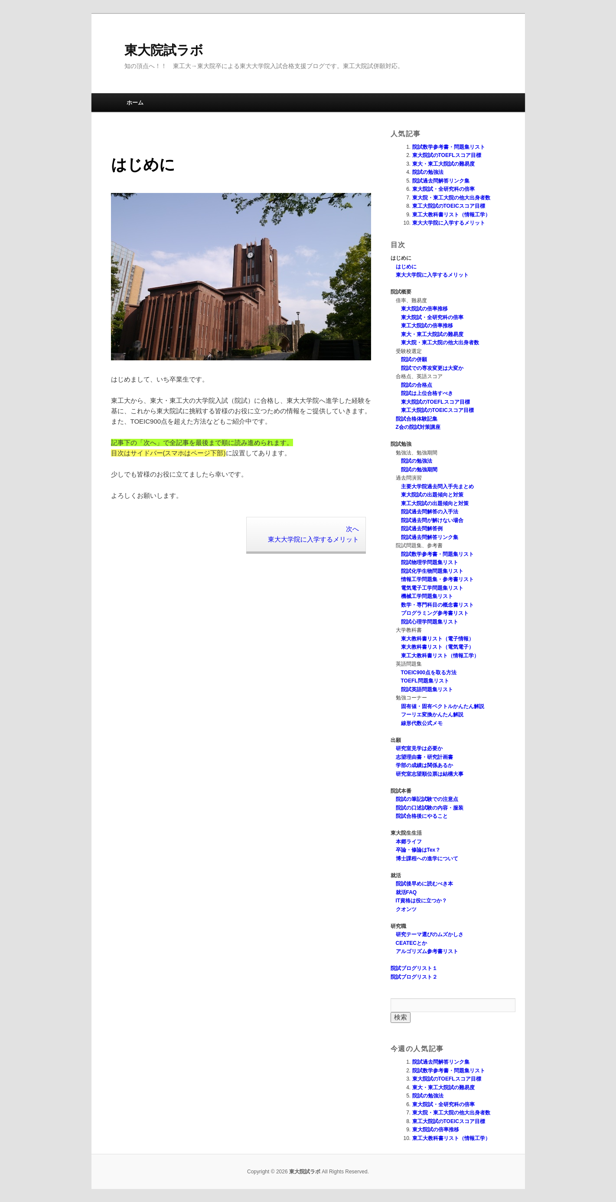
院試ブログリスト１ (414, 968)
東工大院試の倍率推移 (427, 326)
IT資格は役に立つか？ (421, 901)
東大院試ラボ (163, 50)
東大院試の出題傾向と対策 (432, 495)
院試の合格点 (416, 385)
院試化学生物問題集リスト (432, 571)
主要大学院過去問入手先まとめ (437, 486)
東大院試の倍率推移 (424, 309)
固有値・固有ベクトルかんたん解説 (442, 706)
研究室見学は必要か (419, 748)
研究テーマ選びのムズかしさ (429, 934)
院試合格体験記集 (416, 419)
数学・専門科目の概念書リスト (437, 605)
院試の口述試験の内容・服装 (429, 808)
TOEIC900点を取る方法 (428, 673)
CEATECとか (411, 943)
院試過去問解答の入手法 (429, 512)
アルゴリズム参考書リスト (427, 951)
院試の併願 (414, 359)
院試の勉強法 (427, 172)
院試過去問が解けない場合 (432, 520)
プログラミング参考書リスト (435, 613)
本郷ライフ (409, 842)
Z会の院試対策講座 (418, 427)
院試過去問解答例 (422, 529)
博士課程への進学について (427, 859)
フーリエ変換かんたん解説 (432, 715)
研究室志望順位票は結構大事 (429, 774)
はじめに (406, 267)
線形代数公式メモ (422, 723)
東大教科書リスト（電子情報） (437, 639)
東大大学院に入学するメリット (448, 223)
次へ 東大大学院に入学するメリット (313, 534)
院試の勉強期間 (419, 470)
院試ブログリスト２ (414, 977)
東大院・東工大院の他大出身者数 (451, 198)
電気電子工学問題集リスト (432, 588)
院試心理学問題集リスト (429, 622)
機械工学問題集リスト (427, 596)
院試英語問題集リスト (427, 689)
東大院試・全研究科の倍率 (443, 189)
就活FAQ (406, 892)
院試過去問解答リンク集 (440, 181)
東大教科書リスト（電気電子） (437, 647)
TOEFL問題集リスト (425, 681)
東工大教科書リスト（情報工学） (451, 215)
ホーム (135, 102)
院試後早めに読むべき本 (424, 884)
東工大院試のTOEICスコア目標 (448, 206)
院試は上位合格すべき (427, 393)
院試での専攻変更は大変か (432, 368)
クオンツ (406, 909)
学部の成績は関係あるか (424, 765)
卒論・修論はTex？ (418, 850)
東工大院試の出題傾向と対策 (435, 503)
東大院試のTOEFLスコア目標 (446, 155)
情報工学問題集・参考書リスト (437, 579)
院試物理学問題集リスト (429, 562)
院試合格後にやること (422, 816)
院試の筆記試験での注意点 (427, 799)
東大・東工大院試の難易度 (443, 164)
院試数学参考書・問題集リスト (448, 147)
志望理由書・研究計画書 (424, 757)
